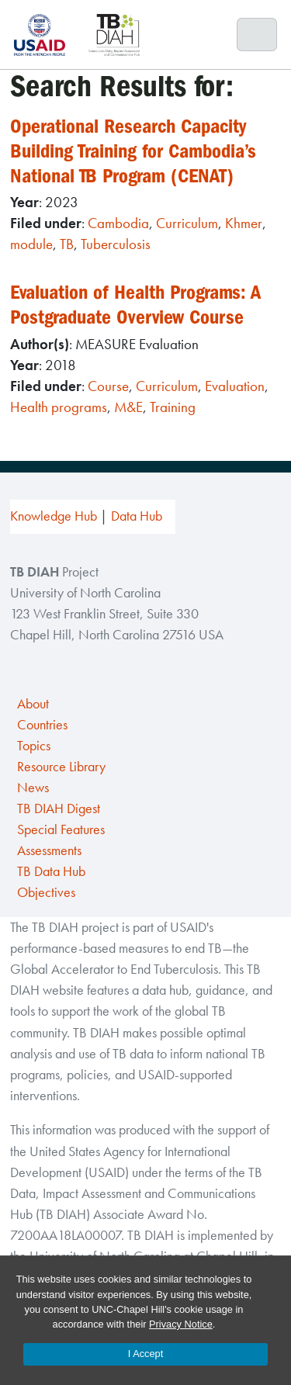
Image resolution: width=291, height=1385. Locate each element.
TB (67, 244)
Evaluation (235, 386)
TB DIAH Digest (58, 808)
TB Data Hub (51, 871)
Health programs (58, 407)
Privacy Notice (181, 1324)
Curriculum (187, 223)
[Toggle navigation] (257, 35)
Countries (42, 724)
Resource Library (61, 766)
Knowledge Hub (53, 516)
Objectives (46, 892)
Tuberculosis (116, 244)
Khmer (243, 223)
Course (108, 386)
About (33, 703)
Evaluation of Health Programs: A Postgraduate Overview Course (140, 304)
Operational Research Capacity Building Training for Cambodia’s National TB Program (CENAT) (137, 151)
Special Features (61, 829)
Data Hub (136, 516)
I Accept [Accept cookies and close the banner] (146, 1353)
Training (173, 407)
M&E (128, 407)
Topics (33, 745)
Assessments (49, 850)
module (31, 244)
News (33, 787)
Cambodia (118, 223)
